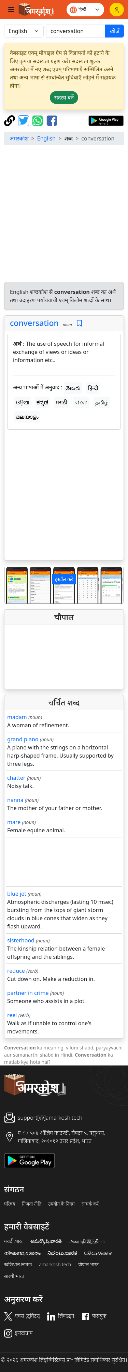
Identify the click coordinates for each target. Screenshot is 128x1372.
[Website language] (85, 9)
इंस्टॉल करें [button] (64, 579)
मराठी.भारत (14, 1241)
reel (12, 1015)
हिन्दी (93, 388)
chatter (16, 777)
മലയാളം (27, 416)
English (46, 138)
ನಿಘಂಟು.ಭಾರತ (62, 1253)
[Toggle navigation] (11, 9)
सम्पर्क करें (90, 1204)
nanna (15, 800)
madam (17, 717)
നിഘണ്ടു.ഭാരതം (22, 1253)
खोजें (114, 31)
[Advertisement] (64, 215)
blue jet (16, 893)
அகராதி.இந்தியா (87, 1241)
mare (13, 822)
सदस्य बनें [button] (64, 97)
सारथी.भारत (14, 1276)
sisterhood (20, 940)
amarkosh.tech (55, 1264)
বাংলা (81, 402)
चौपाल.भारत (88, 1264)
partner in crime (27, 993)
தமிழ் (102, 402)
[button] (13, 584)
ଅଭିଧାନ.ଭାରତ (98, 1253)
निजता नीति (32, 1204)
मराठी (61, 402)
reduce (16, 970)
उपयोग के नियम (61, 1204)
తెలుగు (73, 388)
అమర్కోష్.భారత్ (45, 1241)
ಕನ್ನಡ (42, 402)
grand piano (23, 739)
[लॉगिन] (117, 9)
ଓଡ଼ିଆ (22, 402)
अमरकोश (19, 138)
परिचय (9, 1204)
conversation (34, 322)
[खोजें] (75, 31)
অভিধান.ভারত (18, 1264)
